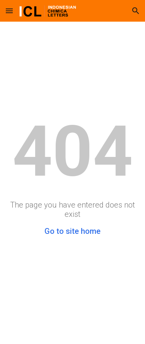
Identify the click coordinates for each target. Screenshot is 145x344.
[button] (9, 10)
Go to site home (72, 231)
